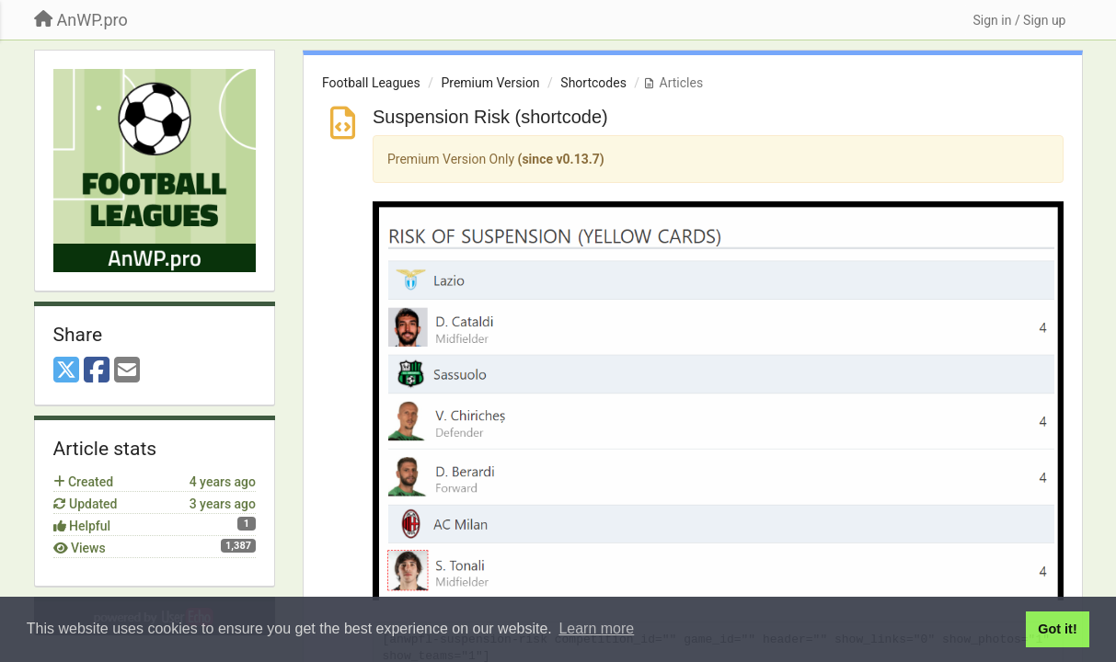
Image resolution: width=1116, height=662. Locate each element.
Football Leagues (371, 82)
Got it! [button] (1057, 629)
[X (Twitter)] (66, 371)
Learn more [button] (596, 628)
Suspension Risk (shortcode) (490, 117)
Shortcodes (593, 82)
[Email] (127, 371)
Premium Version (490, 82)
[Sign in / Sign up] (1019, 20)
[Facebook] (96, 371)
